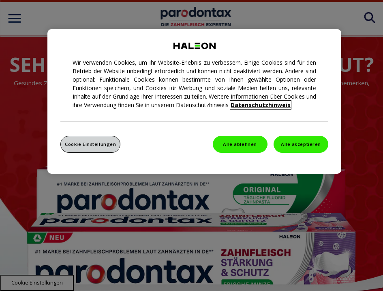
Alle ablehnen (240, 144)
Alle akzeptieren (301, 144)
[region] (194, 101)
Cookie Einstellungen (90, 144)
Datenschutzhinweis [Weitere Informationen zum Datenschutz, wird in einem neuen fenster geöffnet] (261, 105)
